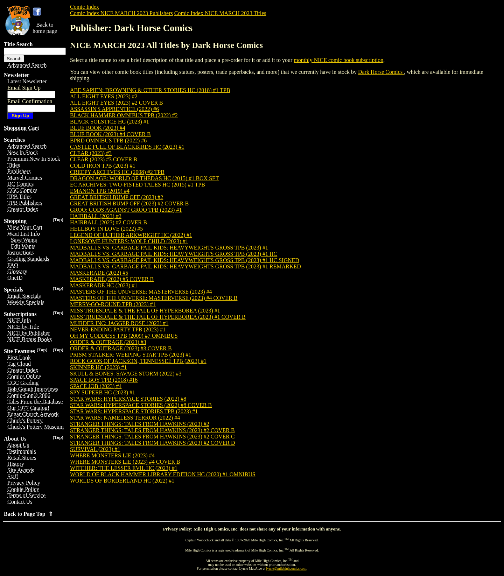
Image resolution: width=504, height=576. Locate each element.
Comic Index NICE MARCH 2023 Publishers (121, 13)
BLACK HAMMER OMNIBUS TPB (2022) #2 (124, 115)
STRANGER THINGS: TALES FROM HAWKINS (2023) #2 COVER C (152, 437)
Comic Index (84, 7)
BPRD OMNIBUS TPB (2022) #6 (108, 140)
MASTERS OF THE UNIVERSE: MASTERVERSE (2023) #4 (141, 292)
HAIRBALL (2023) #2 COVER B (108, 222)
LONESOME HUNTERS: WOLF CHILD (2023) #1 (129, 241)
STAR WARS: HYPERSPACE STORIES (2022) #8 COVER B (141, 405)
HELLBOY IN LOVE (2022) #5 (106, 229)
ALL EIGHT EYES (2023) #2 (104, 96)
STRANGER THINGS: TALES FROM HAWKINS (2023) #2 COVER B (152, 430)
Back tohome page (45, 28)
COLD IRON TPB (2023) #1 (102, 166)
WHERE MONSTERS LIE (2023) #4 (112, 455)
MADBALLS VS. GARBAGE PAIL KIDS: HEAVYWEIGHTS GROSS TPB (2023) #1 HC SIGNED (184, 260)
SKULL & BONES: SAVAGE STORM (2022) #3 (126, 374)
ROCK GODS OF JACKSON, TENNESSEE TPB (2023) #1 (138, 361)
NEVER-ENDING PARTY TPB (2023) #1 (118, 329)
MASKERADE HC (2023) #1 (103, 285)
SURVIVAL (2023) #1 (95, 449)
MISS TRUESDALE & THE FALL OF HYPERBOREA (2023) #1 (145, 311)
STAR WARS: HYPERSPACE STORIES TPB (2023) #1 (134, 411)
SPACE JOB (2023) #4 (95, 386)
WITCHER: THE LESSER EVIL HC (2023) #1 (123, 468)
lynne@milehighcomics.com (286, 568)
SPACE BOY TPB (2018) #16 (104, 380)
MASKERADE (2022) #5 (99, 273)
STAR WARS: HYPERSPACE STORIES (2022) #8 (128, 399)
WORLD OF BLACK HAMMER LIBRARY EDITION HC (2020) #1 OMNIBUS (162, 474)
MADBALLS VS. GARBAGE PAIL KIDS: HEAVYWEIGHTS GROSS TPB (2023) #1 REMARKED (185, 266)
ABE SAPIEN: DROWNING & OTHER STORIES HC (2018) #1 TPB (150, 90)
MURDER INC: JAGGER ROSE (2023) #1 (119, 323)
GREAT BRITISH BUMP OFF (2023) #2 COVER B (129, 203)
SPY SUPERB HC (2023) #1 (102, 392)
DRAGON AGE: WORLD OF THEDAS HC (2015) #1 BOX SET (144, 178)
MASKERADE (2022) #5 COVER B (112, 279)
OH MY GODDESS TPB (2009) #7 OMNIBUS (124, 336)
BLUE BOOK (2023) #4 (97, 128)
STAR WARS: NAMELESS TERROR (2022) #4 (125, 418)
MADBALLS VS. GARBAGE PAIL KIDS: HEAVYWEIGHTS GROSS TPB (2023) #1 (169, 248)
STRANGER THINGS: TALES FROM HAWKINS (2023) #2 (139, 424)
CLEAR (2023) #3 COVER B (103, 159)
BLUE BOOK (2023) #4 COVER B (110, 134)
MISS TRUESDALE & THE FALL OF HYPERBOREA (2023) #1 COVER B (158, 317)
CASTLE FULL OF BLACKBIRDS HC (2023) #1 (127, 147)
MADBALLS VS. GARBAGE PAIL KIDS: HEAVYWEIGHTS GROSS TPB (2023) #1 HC (173, 254)
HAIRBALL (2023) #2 (95, 216)
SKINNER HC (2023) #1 (98, 367)
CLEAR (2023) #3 (91, 153)
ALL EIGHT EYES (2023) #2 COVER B (116, 103)
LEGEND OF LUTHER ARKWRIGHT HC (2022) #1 (131, 235)
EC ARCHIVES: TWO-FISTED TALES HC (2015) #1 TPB (137, 185)
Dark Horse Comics (381, 72)
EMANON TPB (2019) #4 (100, 191)
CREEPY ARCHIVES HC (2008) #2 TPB (117, 172)
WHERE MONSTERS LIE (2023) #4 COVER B (125, 462)
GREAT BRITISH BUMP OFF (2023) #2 (116, 197)
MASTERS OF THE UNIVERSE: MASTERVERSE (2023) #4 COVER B (153, 298)
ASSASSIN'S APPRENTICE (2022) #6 (114, 109)
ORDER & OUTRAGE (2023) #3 (108, 342)
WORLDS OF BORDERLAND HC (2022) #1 (122, 481)
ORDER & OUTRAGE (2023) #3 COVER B (121, 348)
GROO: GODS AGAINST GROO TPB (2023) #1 (126, 210)
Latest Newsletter (27, 81)
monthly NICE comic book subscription (338, 60)
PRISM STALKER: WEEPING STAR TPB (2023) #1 (130, 355)
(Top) (57, 219)
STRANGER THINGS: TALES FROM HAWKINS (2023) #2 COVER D (152, 443)
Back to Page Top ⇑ (28, 514)
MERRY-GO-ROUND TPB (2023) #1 (113, 304)
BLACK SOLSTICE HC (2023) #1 (109, 122)
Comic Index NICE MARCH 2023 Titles (220, 13)
